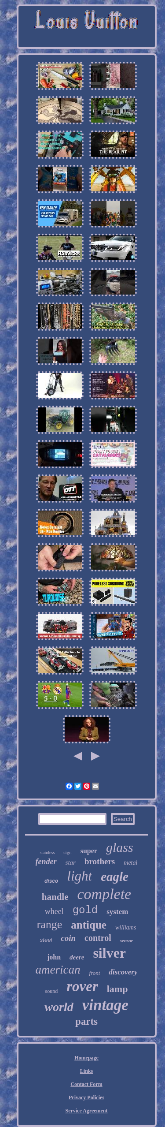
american (58, 969)
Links (86, 1071)
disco (51, 881)
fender (46, 861)
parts (86, 1021)
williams (125, 927)
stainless (47, 852)
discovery (123, 972)
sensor (126, 940)
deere (77, 957)
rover (82, 986)
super (89, 851)
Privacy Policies (86, 1097)
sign (67, 852)
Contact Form (86, 1084)
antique (88, 925)
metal (130, 862)
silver (109, 953)
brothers (99, 861)
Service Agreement (86, 1111)
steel (46, 940)
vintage (105, 1005)
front (94, 973)
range (49, 924)
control (97, 938)
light (79, 876)
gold (85, 910)
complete (104, 894)
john (54, 957)
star (71, 862)
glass (119, 847)
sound (51, 991)
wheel (54, 911)
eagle (114, 877)
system (117, 911)
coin (68, 938)
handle (55, 897)
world (58, 1007)
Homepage (86, 1058)
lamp (117, 988)
